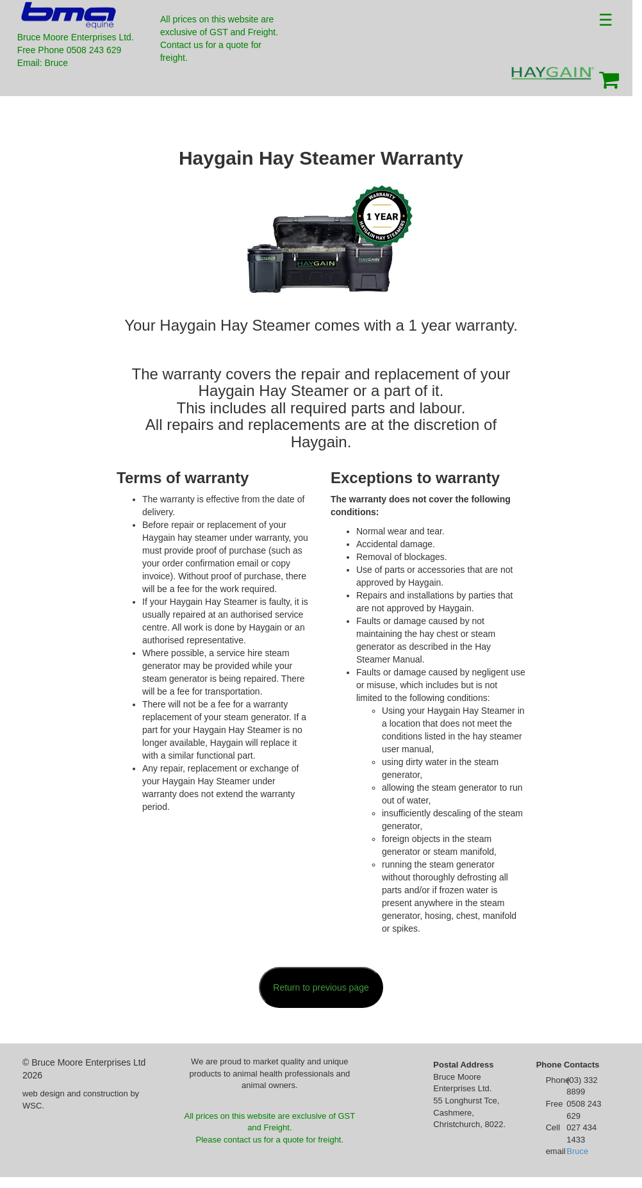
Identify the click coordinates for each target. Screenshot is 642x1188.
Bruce (577, 1151)
